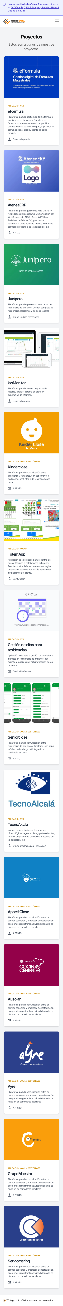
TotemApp (16, 554)
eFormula (15, 111)
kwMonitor (17, 383)
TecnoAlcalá (18, 824)
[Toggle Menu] (57, 21)
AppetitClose (18, 911)
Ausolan (14, 999)
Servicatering (19, 1261)
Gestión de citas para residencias (25, 647)
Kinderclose (17, 467)
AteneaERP (17, 205)
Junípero (15, 298)
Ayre (11, 1086)
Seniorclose (17, 737)
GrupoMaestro (20, 1173)
